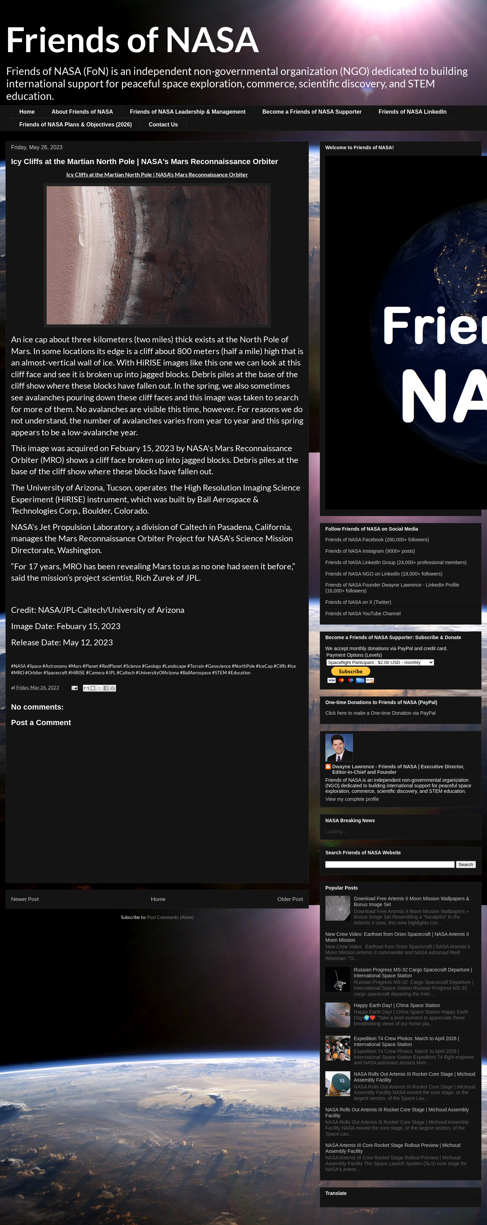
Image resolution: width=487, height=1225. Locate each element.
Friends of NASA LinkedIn (413, 112)
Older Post (290, 899)
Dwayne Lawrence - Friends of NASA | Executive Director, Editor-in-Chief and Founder (398, 769)
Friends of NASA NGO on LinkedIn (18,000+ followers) (383, 574)
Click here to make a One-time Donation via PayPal (380, 713)
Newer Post (25, 899)
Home (27, 112)
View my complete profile (352, 799)
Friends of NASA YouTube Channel (363, 613)
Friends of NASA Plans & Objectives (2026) (75, 124)
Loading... (336, 831)
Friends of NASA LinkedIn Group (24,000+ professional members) (396, 562)
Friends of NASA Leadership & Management (188, 112)
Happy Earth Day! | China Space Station (397, 1005)
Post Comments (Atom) (170, 917)
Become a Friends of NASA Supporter (312, 112)
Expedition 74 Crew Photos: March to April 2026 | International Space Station (406, 1041)
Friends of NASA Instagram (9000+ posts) (370, 551)
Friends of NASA (132, 38)
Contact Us (163, 124)
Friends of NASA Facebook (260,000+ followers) (377, 539)
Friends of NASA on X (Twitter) (358, 602)
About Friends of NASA (82, 112)
